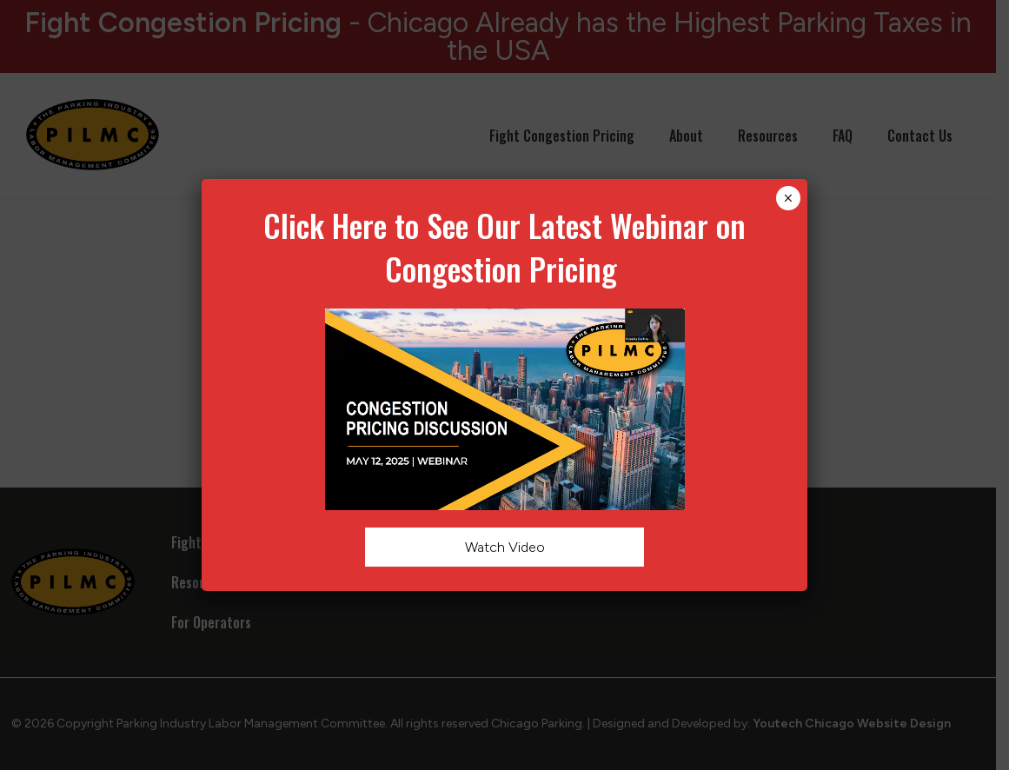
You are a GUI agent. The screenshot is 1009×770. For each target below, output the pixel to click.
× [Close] (788, 198)
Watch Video (504, 547)
